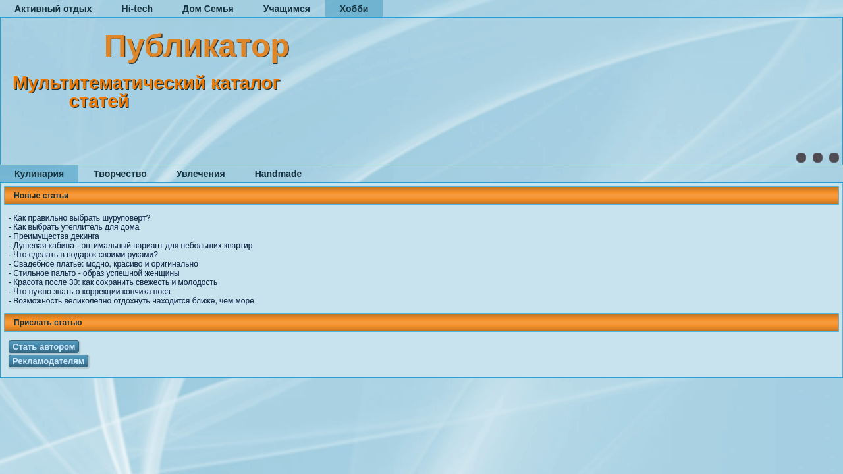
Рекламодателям (48, 361)
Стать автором (44, 347)
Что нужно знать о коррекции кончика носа (92, 291)
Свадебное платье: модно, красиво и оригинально (105, 264)
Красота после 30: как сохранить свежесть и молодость (115, 282)
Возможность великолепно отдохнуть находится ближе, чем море (133, 300)
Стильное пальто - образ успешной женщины (96, 273)
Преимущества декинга (56, 236)
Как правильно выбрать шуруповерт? (81, 218)
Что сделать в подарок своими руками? (85, 254)
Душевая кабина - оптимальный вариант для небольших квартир (132, 245)
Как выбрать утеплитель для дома (76, 227)
